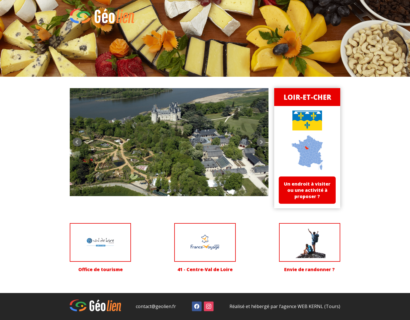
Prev (77, 141)
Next (259, 141)
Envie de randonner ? (309, 270)
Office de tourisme (100, 270)
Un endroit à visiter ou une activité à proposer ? (306, 190)
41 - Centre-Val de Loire (205, 270)
